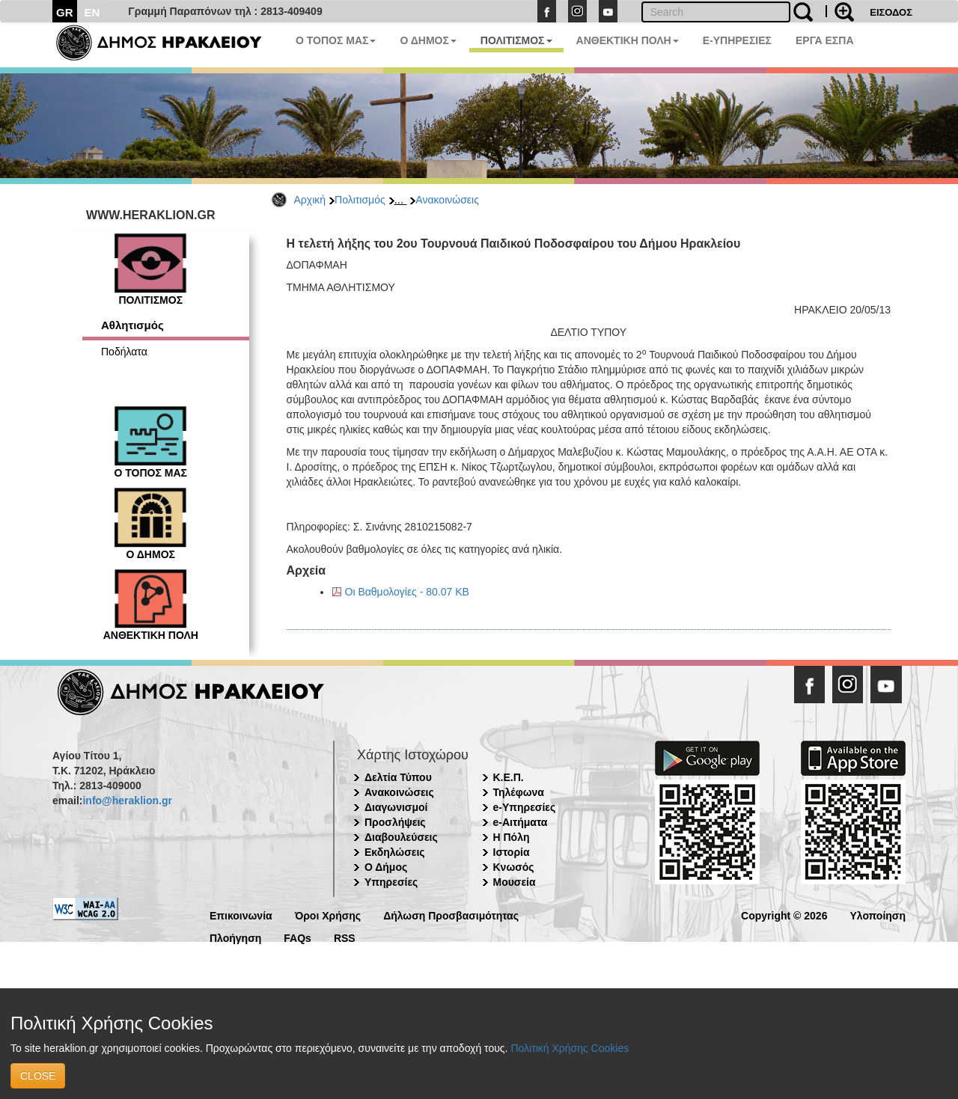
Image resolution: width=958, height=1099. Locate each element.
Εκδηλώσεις (394, 852)
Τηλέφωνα (518, 792)
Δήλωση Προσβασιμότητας (451, 914)
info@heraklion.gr (126, 800)
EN (92, 12)
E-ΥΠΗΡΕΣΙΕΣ (737, 40)
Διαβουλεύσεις (401, 837)
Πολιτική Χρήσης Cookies (569, 1048)
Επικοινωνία (241, 914)
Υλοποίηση (877, 914)
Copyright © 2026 (784, 914)
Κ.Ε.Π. (508, 777)
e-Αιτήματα (520, 822)
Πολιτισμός (360, 200)
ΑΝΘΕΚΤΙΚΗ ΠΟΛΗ (627, 40)
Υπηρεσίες (391, 882)
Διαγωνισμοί (395, 807)
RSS (345, 937)
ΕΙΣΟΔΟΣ (891, 12)
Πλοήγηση (235, 937)
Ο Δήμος (385, 867)
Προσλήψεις (395, 822)
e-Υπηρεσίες (524, 807)
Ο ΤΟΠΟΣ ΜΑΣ (336, 40)
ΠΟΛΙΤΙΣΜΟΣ (516, 40)
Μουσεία (514, 882)
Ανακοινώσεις (447, 200)
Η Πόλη (511, 837)
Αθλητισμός (132, 325)
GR (64, 12)
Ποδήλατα (124, 352)
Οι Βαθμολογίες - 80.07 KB (407, 592)
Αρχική (310, 200)
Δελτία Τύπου (398, 777)
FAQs (297, 937)
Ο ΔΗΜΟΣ (428, 40)
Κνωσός (513, 867)
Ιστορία (511, 852)
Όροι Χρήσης (328, 914)
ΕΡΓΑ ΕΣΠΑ (825, 40)
